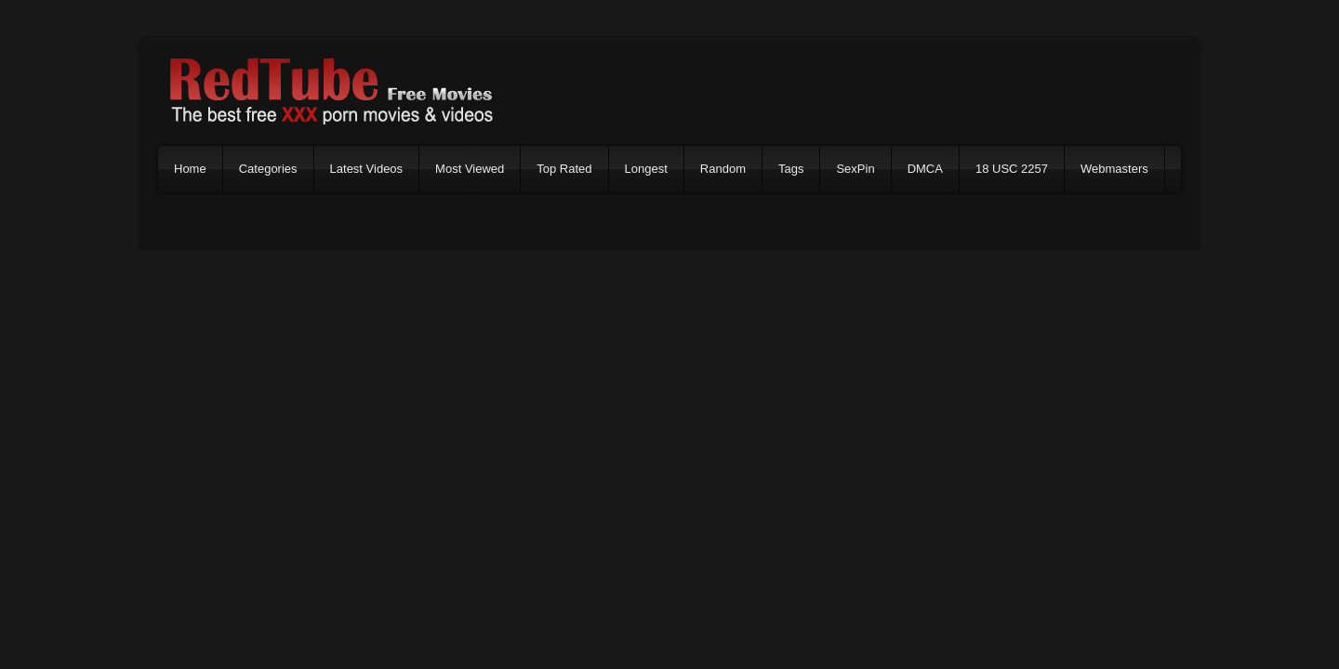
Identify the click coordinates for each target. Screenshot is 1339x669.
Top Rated (564, 169)
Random (723, 169)
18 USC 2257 (1011, 169)
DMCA (925, 169)
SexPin (855, 169)
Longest (646, 169)
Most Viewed (469, 169)
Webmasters (1114, 169)
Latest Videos (367, 169)
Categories (268, 169)
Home (190, 169)
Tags (790, 169)
